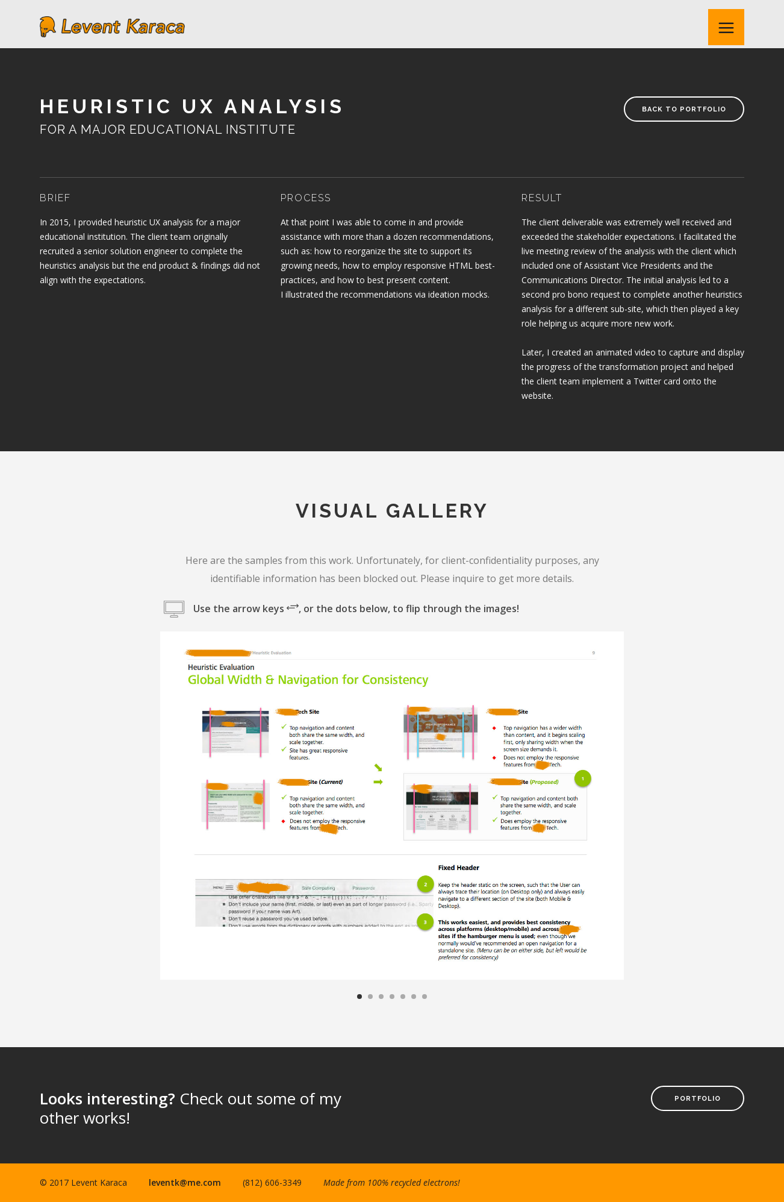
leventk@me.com (185, 1182)
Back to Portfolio (684, 109)
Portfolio (697, 1099)
